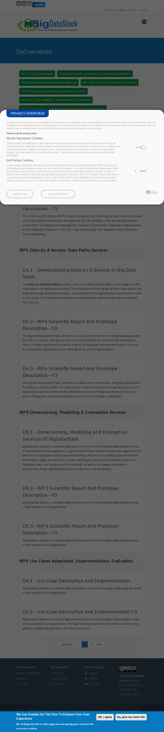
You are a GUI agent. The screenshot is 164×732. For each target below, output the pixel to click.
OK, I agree (105, 717)
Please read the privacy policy (21, 133)
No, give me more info (131, 717)
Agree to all (20, 194)
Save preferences (58, 194)
